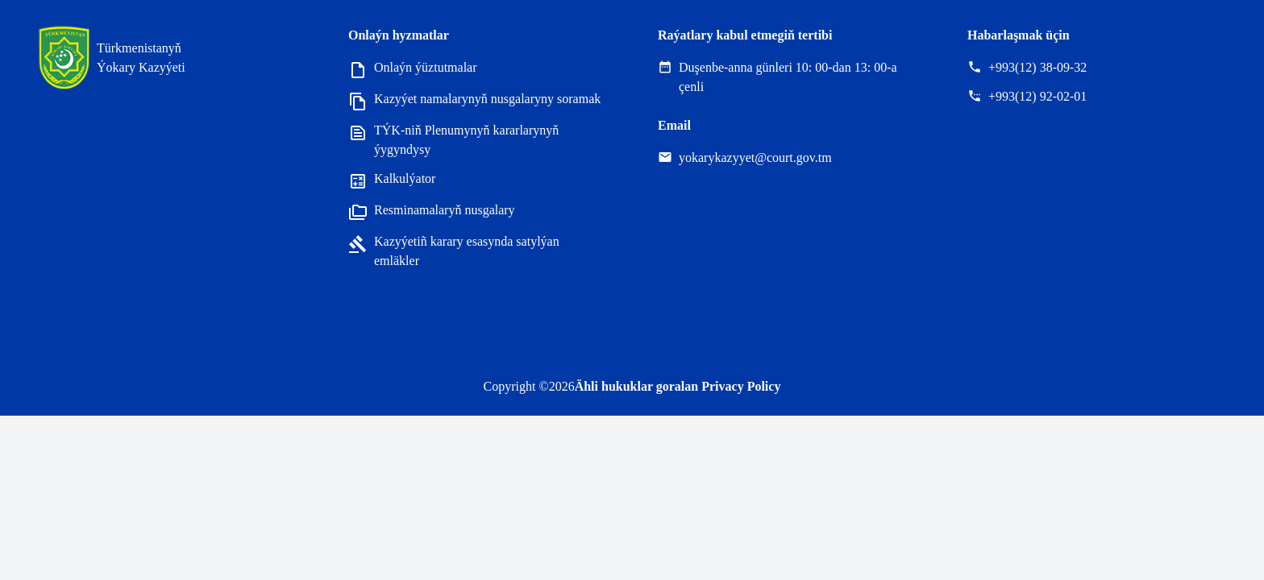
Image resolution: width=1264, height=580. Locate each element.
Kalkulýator (391, 180)
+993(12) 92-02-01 (1037, 96)
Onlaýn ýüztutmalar (412, 69)
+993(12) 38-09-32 (1037, 67)
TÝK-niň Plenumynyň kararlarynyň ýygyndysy (453, 140)
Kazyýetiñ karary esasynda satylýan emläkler (453, 251)
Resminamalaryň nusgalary (431, 211)
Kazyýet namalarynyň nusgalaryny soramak (474, 100)
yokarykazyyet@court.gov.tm (755, 157)
